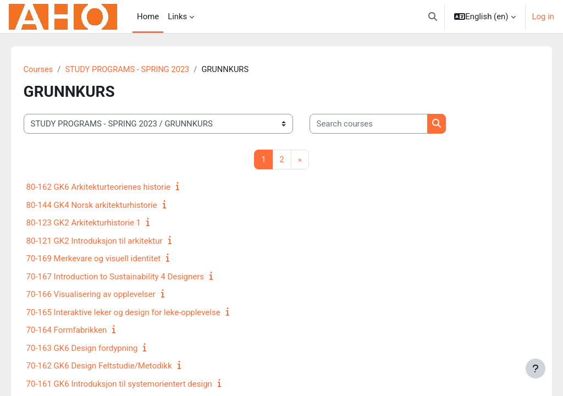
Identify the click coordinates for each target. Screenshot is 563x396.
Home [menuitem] (148, 16)
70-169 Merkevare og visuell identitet (109, 259)
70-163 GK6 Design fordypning (97, 348)
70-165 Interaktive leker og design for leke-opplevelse (139, 312)
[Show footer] (535, 368)
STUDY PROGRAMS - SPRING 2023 (144, 70)
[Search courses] (384, 124)
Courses (54, 70)
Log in (543, 16)
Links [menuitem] (177, 16)
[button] (432, 16)
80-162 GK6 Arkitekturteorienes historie (114, 188)
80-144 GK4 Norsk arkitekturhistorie (107, 205)
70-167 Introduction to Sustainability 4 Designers (131, 277)
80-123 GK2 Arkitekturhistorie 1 (99, 223)
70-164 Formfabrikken (82, 331)
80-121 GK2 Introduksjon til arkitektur (110, 241)
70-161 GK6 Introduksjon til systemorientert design (135, 384)
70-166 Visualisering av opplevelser (106, 295)
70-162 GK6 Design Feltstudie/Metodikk (114, 366)
